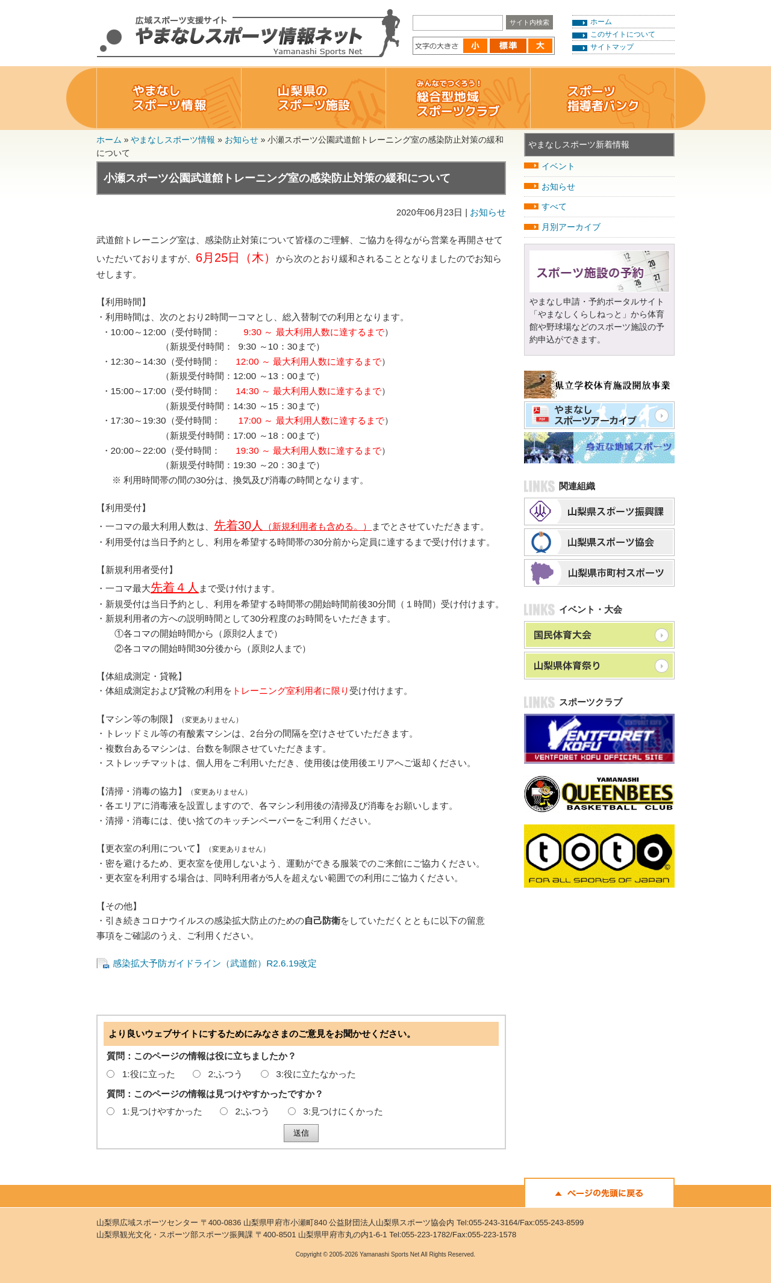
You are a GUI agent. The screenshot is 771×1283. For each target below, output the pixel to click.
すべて (554, 206)
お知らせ (241, 139)
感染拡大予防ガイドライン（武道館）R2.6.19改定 (215, 963)
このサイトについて (622, 34)
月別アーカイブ (571, 227)
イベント (558, 166)
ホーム (601, 21)
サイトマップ (612, 47)
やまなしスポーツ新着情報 (578, 144)
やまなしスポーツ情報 (173, 139)
